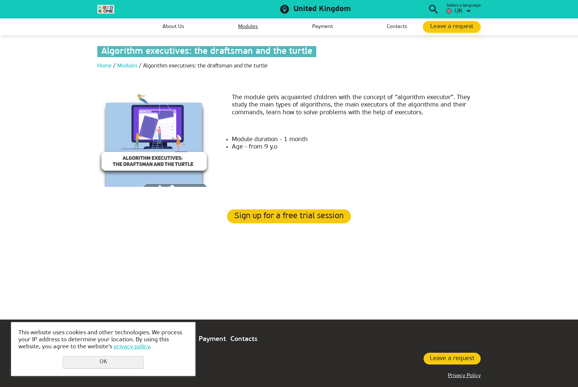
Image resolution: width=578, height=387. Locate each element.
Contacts (397, 26)
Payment (322, 26)
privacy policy (132, 347)
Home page (102, 26)
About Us (173, 26)
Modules (248, 26)
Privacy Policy (464, 376)
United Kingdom (322, 9)
